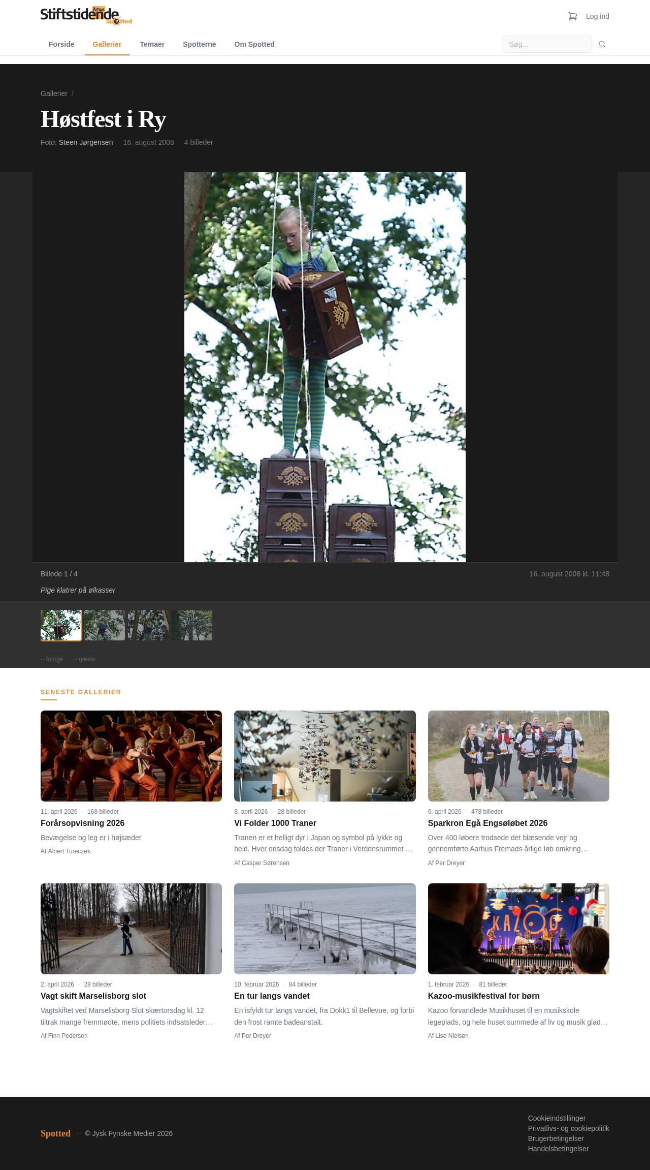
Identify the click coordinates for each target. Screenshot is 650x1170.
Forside (62, 44)
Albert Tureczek (69, 851)
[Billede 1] (61, 625)
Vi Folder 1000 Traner (275, 823)
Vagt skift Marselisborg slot (93, 996)
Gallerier (107, 44)
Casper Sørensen (265, 863)
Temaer (152, 44)
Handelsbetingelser (558, 1149)
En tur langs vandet (271, 996)
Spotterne (199, 44)
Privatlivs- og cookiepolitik (568, 1128)
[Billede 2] (104, 625)
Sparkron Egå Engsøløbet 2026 (488, 823)
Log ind (597, 16)
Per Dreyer (450, 863)
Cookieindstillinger (557, 1118)
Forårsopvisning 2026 (82, 823)
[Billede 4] (192, 625)
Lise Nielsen (451, 1035)
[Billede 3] (148, 625)
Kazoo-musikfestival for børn (484, 996)
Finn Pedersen (68, 1035)
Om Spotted (255, 44)
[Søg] (602, 44)
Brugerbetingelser (556, 1138)
